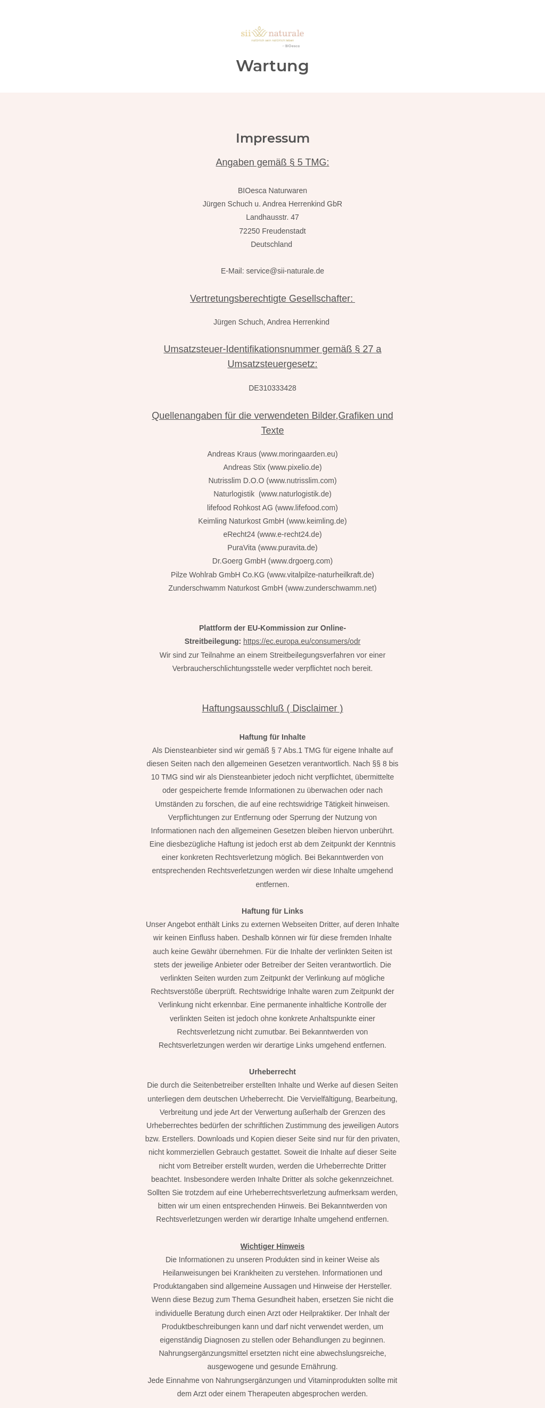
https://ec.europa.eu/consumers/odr (301, 641)
